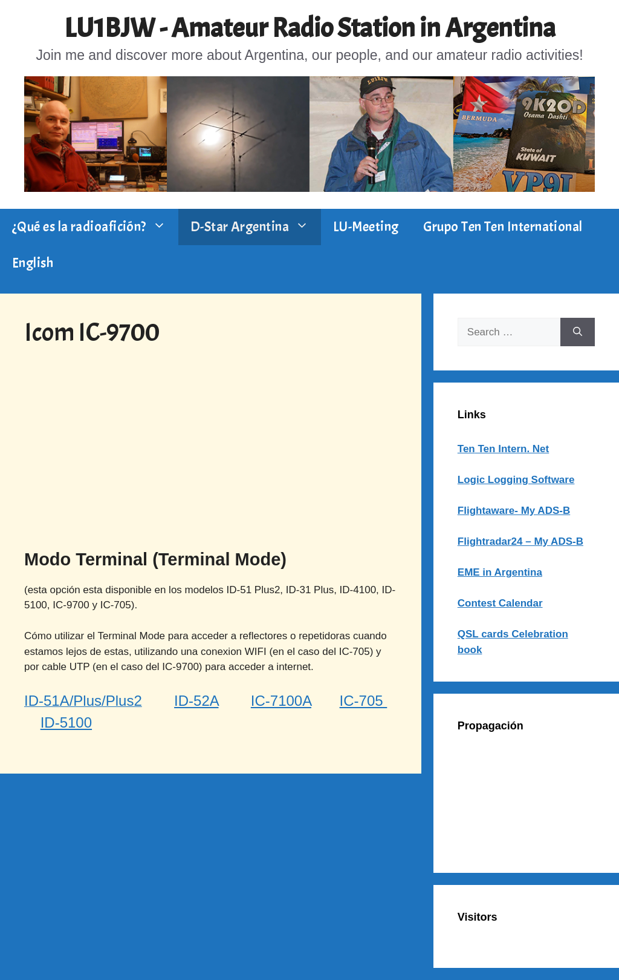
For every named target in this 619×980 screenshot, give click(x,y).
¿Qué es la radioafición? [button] (95, 227)
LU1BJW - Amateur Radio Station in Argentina (310, 28)
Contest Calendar (500, 603)
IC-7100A (281, 700)
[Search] (577, 332)
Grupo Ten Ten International (503, 226)
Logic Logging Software (516, 479)
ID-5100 (66, 722)
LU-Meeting (366, 226)
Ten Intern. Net (512, 449)
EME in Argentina (500, 572)
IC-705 (363, 700)
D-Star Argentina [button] (255, 227)
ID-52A (196, 700)
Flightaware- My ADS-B (514, 510)
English (32, 263)
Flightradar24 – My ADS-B (520, 541)
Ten (466, 449)
